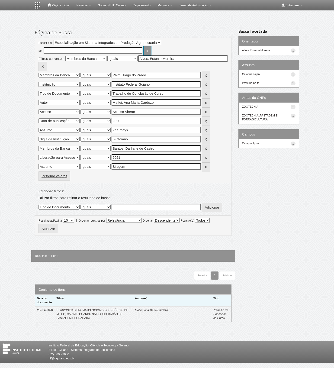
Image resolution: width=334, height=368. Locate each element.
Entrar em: (292, 5)
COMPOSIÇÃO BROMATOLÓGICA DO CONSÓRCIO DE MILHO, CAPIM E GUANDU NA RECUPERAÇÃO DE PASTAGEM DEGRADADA (92, 314)
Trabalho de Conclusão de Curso (220, 314)
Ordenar (148, 220)
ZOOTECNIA (250, 106)
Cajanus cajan (251, 74)
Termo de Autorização (195, 5)
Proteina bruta (251, 83)
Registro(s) (187, 220)
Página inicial (58, 5)
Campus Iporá (251, 143)
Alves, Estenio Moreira (256, 50)
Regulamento (142, 5)
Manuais (164, 5)
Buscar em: (46, 43)
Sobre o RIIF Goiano (111, 5)
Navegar (84, 5)
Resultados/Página (50, 220)
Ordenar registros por (92, 220)
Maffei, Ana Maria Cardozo (151, 310)
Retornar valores (54, 176)
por (40, 50)
